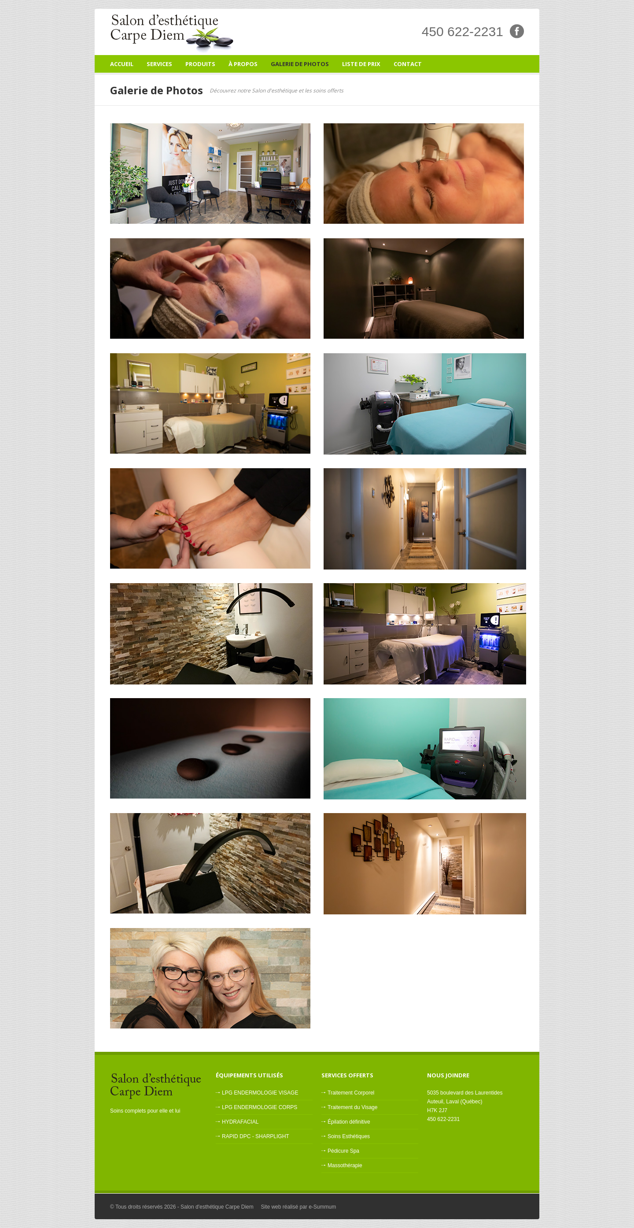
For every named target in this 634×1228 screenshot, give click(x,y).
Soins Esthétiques (349, 1136)
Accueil (121, 64)
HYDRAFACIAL (240, 1122)
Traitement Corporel (351, 1093)
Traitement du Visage (352, 1107)
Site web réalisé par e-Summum (298, 1207)
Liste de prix (361, 64)
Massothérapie (345, 1165)
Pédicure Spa (343, 1151)
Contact (408, 64)
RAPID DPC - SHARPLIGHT (255, 1136)
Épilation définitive (349, 1122)
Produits (200, 64)
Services (159, 66)
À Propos (243, 64)
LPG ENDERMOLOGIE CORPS (259, 1107)
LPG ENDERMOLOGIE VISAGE (260, 1093)
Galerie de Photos (300, 64)
